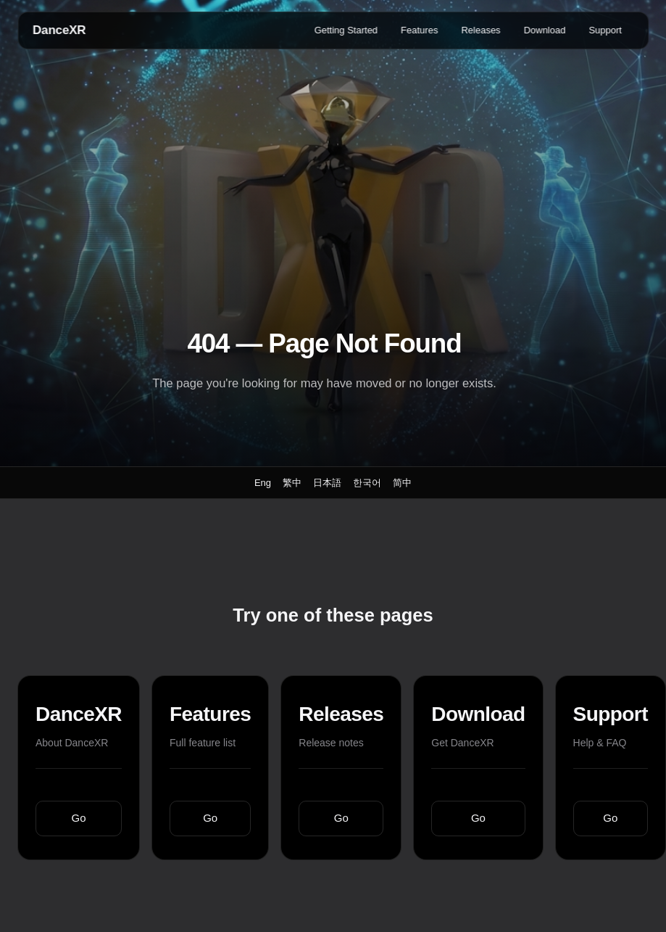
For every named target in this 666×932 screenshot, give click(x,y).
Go (79, 818)
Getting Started (346, 30)
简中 (402, 482)
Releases (480, 30)
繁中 (292, 482)
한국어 (367, 482)
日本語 (327, 482)
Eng (262, 482)
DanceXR (59, 30)
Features (419, 30)
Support (605, 30)
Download (545, 30)
